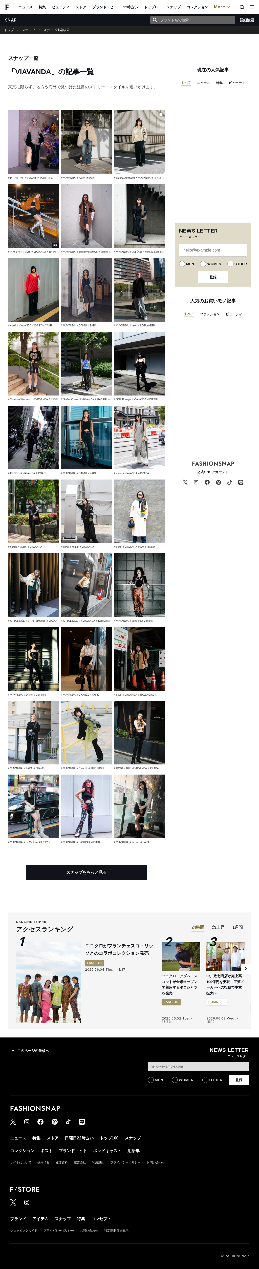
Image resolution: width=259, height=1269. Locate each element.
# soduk (12, 547)
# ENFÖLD (136, 252)
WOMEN (214, 264)
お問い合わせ (156, 1162)
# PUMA (96, 842)
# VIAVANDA (32, 178)
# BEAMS (38, 768)
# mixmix (134, 842)
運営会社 (80, 1162)
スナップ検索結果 (56, 30)
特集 (42, 7)
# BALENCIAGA (147, 694)
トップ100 (152, 7)
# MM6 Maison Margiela (156, 252)
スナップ (173, 7)
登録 (213, 277)
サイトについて (20, 1162)
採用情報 (43, 1162)
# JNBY (22, 547)
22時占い (130, 7)
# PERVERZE (16, 178)
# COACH (41, 473)
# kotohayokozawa (124, 178)
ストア (81, 7)
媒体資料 (62, 1162)
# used (90, 178)
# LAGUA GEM (146, 325)
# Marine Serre (107, 252)
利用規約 (98, 1162)
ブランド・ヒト (104, 7)
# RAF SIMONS (37, 620)
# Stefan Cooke (69, 399)
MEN (190, 264)
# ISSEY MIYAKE (42, 325)
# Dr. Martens (54, 252)
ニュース (25, 7)
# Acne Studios (146, 547)
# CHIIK (94, 694)
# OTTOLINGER (17, 620)
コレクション (197, 7)
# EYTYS (44, 842)
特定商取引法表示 (116, 1230)
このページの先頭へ (29, 1051)
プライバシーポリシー (125, 1162)
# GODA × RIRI (123, 768)
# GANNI (82, 325)
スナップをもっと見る (86, 872)
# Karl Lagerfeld (105, 620)
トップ (9, 30)
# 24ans (28, 694)
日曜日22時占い (79, 1138)
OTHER (240, 264)
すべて (186, 83)
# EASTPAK (83, 842)
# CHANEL (83, 694)
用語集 (133, 1151)
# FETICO (13, 473)
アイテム (40, 1219)
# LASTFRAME (57, 399)
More (222, 7)
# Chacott (82, 768)
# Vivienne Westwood (20, 399)
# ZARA (81, 178)
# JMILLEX (46, 178)
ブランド (18, 1219)
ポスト (46, 1151)
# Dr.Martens (145, 620)
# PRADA (143, 473)
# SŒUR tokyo (122, 399)
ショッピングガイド (23, 1230)
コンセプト (101, 1219)
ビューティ (61, 7)
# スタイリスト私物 (19, 252)
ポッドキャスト (107, 1151)
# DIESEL (152, 399)
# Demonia (40, 694)
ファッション (210, 314)
